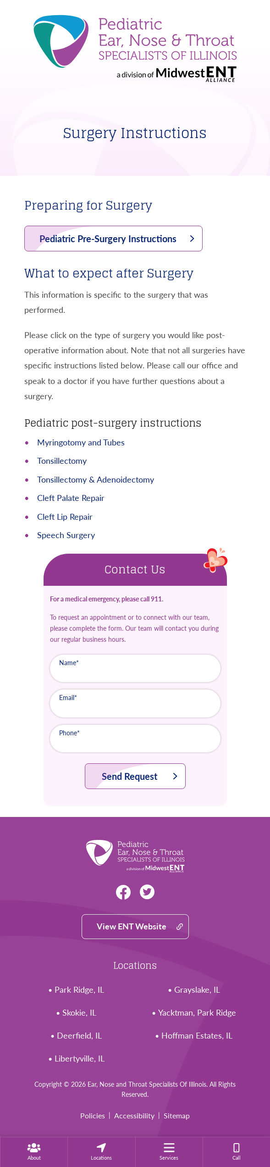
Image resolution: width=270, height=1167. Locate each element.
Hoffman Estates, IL (196, 1035)
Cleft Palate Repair (71, 498)
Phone (69, 733)
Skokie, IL (79, 1012)
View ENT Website (131, 926)
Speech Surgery (66, 535)
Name (69, 663)
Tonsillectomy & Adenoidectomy (95, 479)
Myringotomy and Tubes (81, 442)
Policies (92, 1115)
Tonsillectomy (62, 461)
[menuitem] (33, 1152)
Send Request (129, 776)
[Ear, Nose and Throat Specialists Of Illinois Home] (135, 45)
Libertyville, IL (80, 1058)
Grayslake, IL (197, 990)
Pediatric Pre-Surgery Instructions (107, 238)
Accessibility (134, 1115)
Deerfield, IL (79, 1035)
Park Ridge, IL (79, 990)
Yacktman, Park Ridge (197, 1012)
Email (68, 697)
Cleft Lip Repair (65, 516)
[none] (33, 1152)
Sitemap (177, 1115)
